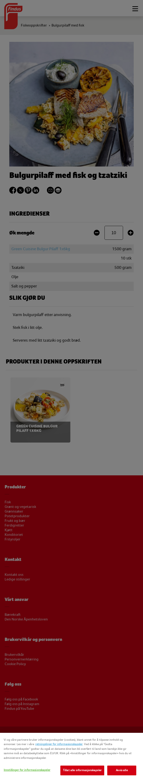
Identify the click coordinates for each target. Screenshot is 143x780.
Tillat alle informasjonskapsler (82, 770)
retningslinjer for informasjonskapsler (59, 744)
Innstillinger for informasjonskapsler (27, 770)
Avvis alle (121, 770)
